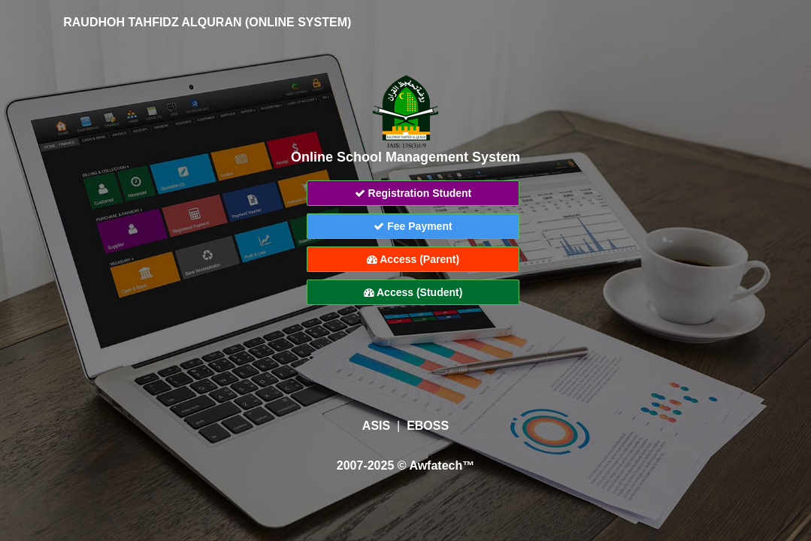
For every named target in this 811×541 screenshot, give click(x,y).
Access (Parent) (413, 259)
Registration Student (413, 193)
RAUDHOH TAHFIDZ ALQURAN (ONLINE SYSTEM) (196, 22)
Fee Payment (413, 226)
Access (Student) (413, 292)
